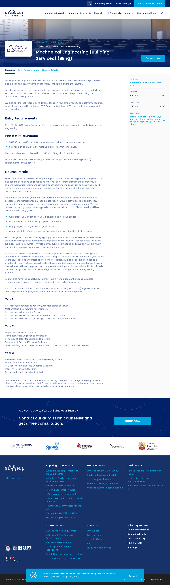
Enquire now (153, 58)
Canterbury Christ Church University (145, 84)
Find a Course (55, 42)
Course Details (50, 70)
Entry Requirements (28, 70)
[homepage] (14, 13)
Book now (132, 421)
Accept (133, 576)
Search (89, 3)
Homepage (41, 42)
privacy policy (72, 576)
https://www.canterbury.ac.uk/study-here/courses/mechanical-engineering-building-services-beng (145, 120)
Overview (10, 70)
